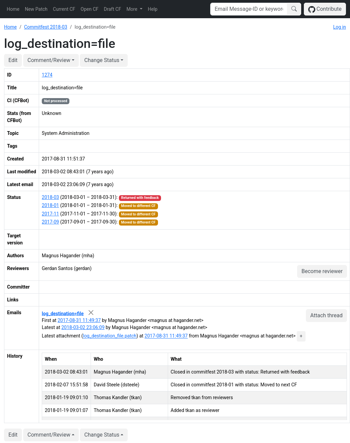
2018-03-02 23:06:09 (82, 327)
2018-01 (50, 205)
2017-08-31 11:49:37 (79, 320)
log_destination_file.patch (109, 336)
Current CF (64, 9)
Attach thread (326, 315)
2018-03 (50, 197)
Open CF (89, 9)
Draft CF (112, 9)
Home (13, 9)
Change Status (101, 60)
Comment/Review (49, 60)
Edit (13, 60)
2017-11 (50, 213)
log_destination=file (63, 313)
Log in (339, 27)
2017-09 (50, 222)
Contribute (325, 9)
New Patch (36, 9)
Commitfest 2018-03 (45, 27)
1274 (47, 75)
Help (153, 9)
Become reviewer (322, 271)
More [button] (132, 9)
